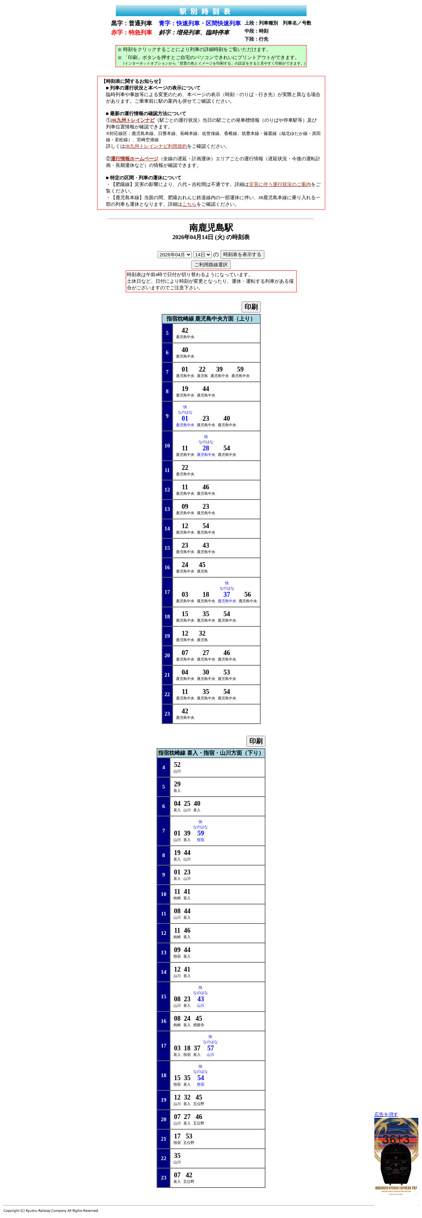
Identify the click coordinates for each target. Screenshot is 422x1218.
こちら (189, 204)
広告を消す (386, 1114)
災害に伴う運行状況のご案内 (280, 184)
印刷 (251, 307)
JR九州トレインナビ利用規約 (156, 146)
